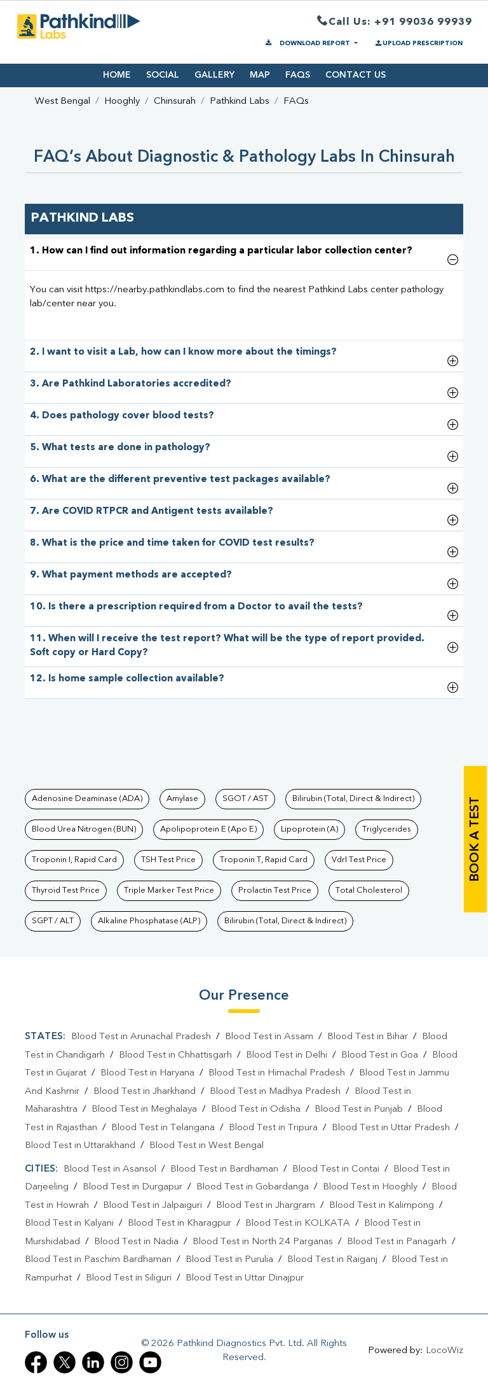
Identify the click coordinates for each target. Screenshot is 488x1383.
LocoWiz (444, 1351)
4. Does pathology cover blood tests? (122, 416)
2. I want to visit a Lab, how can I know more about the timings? (183, 352)
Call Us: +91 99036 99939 (394, 22)
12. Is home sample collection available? (127, 679)
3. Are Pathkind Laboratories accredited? (130, 384)
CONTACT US (355, 75)
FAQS (297, 75)
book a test (475, 839)
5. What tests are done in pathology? (120, 448)
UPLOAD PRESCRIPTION (418, 43)
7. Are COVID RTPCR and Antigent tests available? (151, 511)
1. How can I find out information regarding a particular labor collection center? (221, 251)
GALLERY (214, 75)
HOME (117, 75)
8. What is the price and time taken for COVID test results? (172, 543)
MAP (260, 75)
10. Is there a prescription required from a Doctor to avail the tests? (196, 607)
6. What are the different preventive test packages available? (180, 480)
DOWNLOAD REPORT (308, 43)
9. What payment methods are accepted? (131, 575)
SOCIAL (162, 75)
